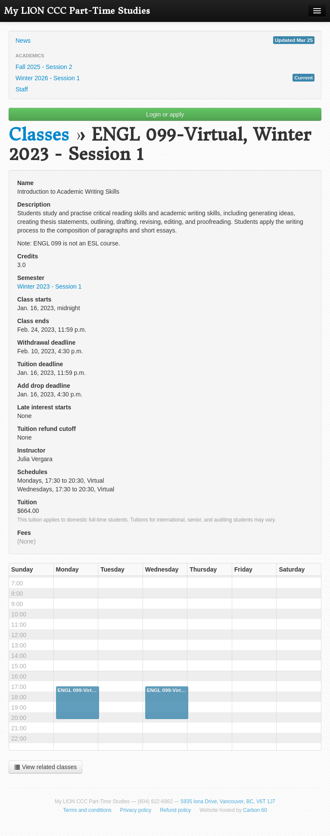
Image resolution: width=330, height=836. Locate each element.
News (165, 40)
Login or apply (165, 114)
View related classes (45, 767)
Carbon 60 (255, 810)
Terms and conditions (87, 810)
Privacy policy (136, 810)
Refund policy (175, 810)
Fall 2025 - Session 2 (44, 66)
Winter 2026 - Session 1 (165, 78)
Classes (39, 134)
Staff (22, 89)
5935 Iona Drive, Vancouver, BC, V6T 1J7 (228, 801)
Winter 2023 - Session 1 (49, 286)
